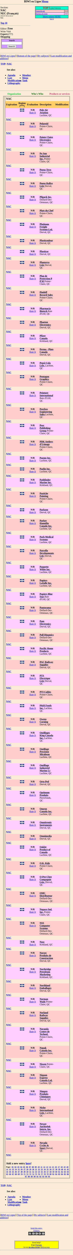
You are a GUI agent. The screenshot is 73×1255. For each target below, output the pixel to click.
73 (30, 1174)
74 (33, 1174)
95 (49, 1176)
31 (36, 1169)
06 (27, 1167)
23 (13, 1169)
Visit (8, 31)
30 (33, 1169)
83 (59, 1174)
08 (33, 1167)
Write (3, 31)
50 (27, 1172)
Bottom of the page (26, 56)
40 (62, 1169)
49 (24, 1172)
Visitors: (36, 1230)
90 (35, 1176)
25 (19, 1169)
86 (68, 1174)
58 (50, 1172)
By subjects (43, 56)
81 (53, 1174)
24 (16, 1169)
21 (7, 1169)
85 (65, 1174)
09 (36, 1167)
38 (56, 1169)
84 (62, 1174)
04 (21, 1167)
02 (15, 1167)
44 (10, 1172)
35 (48, 1169)
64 (68, 1172)
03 (18, 1167)
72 (27, 1174)
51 (30, 1172)
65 (7, 1174)
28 (27, 1169)
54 (39, 1172)
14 (50, 1167)
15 (53, 1167)
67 (13, 1174)
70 (22, 1174)
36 (50, 1169)
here (28, 1163)
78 (45, 1174)
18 (62, 1167)
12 (44, 1167)
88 (29, 1176)
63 (65, 1172)
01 (13, 1167)
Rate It (32, 112)
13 (47, 1167)
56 (45, 1172)
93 (43, 1176)
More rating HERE (52, 16)
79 (48, 1174)
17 (59, 1167)
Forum (39, 1245)
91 (37, 1176)
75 (36, 1174)
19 (64, 1167)
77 (42, 1174)
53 (36, 1172)
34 (45, 1169)
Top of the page (24, 1215)
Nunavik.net (40, 11)
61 (59, 1172)
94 (46, 1176)
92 (40, 1176)
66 (10, 1174)
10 (39, 1167)
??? (10, 34)
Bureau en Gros (41, 14)
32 (39, 1169)
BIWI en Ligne (8, 56)
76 (39, 1174)
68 (16, 1174)
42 (68, 1169)
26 (22, 1169)
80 (50, 1174)
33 (42, 1169)
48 (22, 1172)
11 (41, 1167)
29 (30, 1169)
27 (24, 1169)
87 (26, 1176)
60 (56, 1172)
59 (53, 1172)
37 (53, 1169)
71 (24, 1174)
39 (59, 1169)
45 (13, 1172)
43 (7, 1172)
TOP (3, 64)
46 (16, 1172)
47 (19, 1172)
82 (56, 1174)
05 (24, 1167)
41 (65, 1169)
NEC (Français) (9, 13)
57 (48, 1172)
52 (33, 1172)
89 (32, 1176)
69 (19, 1174)
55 (42, 1172)
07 (30, 1167)
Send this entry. (36, 1228)
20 (67, 1167)
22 (10, 1169)
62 (62, 1172)
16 (56, 1167)
